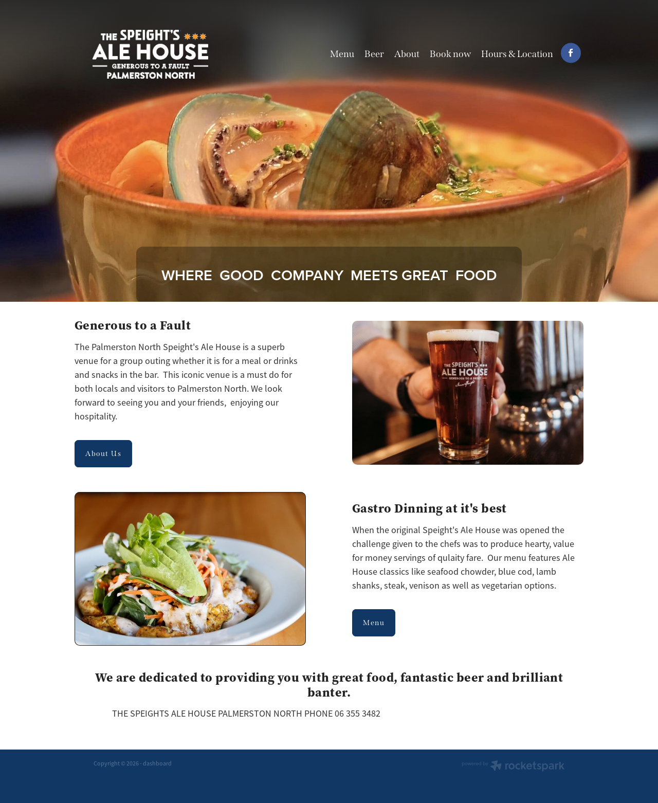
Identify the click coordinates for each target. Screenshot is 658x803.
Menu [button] (374, 622)
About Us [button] (103, 453)
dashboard (157, 763)
